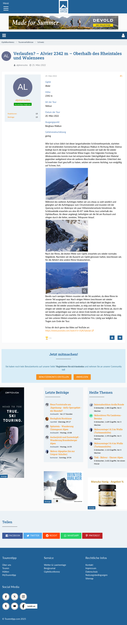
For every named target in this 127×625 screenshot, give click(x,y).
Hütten (5, 571)
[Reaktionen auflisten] (48, 338)
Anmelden (82, 377)
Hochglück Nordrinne (61, 418)
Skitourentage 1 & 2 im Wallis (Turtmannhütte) (108, 431)
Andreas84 (54, 414)
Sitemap (89, 578)
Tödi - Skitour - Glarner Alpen (108, 457)
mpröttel (53, 422)
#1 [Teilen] (121, 76)
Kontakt (89, 564)
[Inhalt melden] (112, 337)
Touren (5, 568)
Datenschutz (91, 571)
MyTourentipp (9, 575)
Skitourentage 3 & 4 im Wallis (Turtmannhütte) (108, 445)
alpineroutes (22, 65)
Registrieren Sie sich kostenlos (70, 366)
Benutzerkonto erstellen (54, 377)
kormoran (54, 457)
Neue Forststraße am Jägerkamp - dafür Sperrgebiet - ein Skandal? (66, 407)
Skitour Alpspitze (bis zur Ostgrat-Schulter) (62, 453)
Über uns (6, 564)
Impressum (90, 568)
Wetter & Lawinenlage (55, 564)
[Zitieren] (120, 337)
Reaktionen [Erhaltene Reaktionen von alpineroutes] (12, 113)
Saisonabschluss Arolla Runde (109, 404)
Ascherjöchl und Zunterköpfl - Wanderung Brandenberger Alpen (65, 440)
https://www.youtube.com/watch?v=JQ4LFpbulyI (68, 330)
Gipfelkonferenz (52, 571)
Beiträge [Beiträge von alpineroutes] (11, 117)
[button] (4, 35)
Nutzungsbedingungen (96, 575)
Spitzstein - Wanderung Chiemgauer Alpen (61, 428)
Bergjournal (49, 568)
